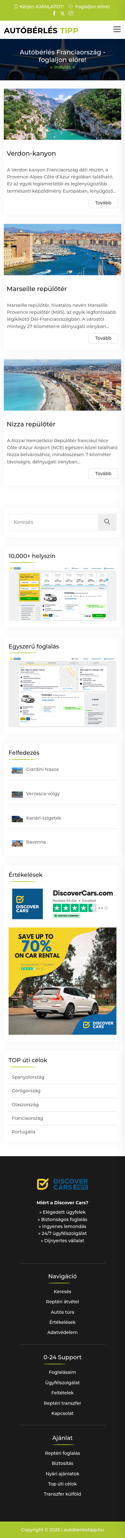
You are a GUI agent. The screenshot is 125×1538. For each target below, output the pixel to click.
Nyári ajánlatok (62, 1474)
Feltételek (62, 1393)
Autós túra (62, 1312)
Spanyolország (28, 1077)
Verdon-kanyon (31, 153)
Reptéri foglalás (62, 1453)
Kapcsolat (62, 1413)
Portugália (23, 1132)
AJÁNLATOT (49, 6)
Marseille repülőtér (37, 289)
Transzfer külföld (62, 1494)
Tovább (103, 203)
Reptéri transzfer (62, 1403)
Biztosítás (62, 1463)
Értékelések (62, 1322)
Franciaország (27, 1118)
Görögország (26, 1091)
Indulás (62, 67)
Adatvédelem (62, 1332)
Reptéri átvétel (62, 1302)
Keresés (62, 1291)
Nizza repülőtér (31, 424)
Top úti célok (62, 1484)
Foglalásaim (62, 1372)
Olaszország (25, 1104)
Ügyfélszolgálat (62, 1383)
